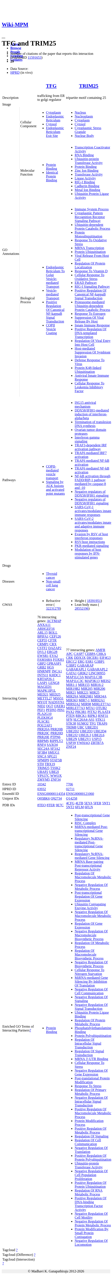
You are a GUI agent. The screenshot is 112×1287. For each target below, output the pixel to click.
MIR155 (84, 685)
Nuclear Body (84, 136)
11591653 (34, 57)
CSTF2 (42, 648)
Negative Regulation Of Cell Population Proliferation (91, 1175)
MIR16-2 (97, 685)
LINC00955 (97, 673)
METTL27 (44, 698)
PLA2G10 (44, 714)
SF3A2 (55, 748)
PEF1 (41, 710)
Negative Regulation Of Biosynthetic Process (91, 964)
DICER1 (93, 658)
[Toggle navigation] (3, 38)
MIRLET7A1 (101, 704)
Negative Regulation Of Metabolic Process (91, 887)
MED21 (43, 694)
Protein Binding (51, 166)
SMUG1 (53, 752)
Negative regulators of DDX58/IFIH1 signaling (92, 493)
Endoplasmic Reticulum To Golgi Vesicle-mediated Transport (55, 276)
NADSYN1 (56, 702)
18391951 (94, 601)
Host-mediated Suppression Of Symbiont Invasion (92, 352)
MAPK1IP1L (46, 690)
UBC (80, 727)
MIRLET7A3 (75, 708)
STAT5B (56, 760)
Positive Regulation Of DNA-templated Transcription (90, 333)
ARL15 (42, 632)
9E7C (59, 805)
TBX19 (50, 764)
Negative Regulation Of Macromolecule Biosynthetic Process (91, 935)
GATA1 (71, 673)
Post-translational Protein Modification (92, 1080)
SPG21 (52, 756)
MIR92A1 (98, 700)
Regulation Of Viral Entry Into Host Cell (92, 342)
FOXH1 (58, 659)
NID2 (41, 706)
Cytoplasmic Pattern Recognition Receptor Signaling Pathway (90, 217)
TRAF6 (102, 723)
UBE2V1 (84, 739)
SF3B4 (42, 752)
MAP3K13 (92, 681)
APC (69, 654)
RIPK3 (92, 716)
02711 (70, 789)
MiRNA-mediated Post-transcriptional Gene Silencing (91, 830)
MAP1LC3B (93, 677)
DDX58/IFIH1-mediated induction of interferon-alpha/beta (92, 414)
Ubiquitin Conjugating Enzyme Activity (90, 906)
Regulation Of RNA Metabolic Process (89, 1192)
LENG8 (53, 683)
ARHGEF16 (46, 628)
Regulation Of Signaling (91, 1136)
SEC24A (43, 748)
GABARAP (85, 665)
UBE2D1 (91, 727)
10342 (41, 784)
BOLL (53, 632)
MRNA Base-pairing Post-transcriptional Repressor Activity (89, 865)
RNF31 (103, 716)
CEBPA (90, 654)
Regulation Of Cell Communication (88, 1142)
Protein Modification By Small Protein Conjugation (91, 1233)
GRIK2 (82, 673)
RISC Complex (85, 823)
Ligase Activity (85, 178)
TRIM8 (71, 727)
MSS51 (58, 698)
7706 (69, 784)
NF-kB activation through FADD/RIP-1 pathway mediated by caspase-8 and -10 (92, 482)
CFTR (52, 640)
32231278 (53, 608)
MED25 (54, 694)
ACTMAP (54, 621)
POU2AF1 (44, 725)
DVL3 (41, 652)
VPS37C (43, 775)
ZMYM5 (43, 779)
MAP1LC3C (75, 681)
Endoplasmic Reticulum (55, 118)
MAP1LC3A (75, 677)
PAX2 (70, 712)
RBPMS (43, 741)
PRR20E (43, 737)
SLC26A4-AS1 (84, 719)
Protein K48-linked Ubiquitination (88, 369)
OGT (49, 706)
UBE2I (54, 772)
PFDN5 (51, 710)
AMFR (100, 650)
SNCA (41, 756)
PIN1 (61, 710)
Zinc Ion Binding (86, 170)
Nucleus (80, 112)
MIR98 (86, 704)
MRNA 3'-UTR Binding (91, 1059)
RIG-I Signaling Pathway (92, 286)
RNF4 (41, 745)
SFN (69, 719)
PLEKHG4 (45, 717)
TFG (51, 86)
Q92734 (56, 798)
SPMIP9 (43, 760)
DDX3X (80, 658)
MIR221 (82, 692)
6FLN (89, 807)
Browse (15, 48)
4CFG (70, 803)
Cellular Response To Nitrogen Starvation (89, 972)
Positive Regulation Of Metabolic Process (90, 1130)
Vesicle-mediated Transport (52, 294)
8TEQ (41, 805)
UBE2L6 (98, 735)
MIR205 (87, 688)
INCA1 (57, 671)
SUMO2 (82, 723)
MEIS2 (105, 681)
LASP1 (42, 683)
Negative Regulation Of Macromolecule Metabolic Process (93, 915)
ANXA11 (44, 625)
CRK (69, 658)
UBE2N (71, 739)
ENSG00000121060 (80, 794)
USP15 (96, 739)
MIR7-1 (84, 700)
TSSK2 (55, 768)
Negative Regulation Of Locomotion (91, 1242)
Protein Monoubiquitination (88, 234)
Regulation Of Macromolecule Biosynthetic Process (89, 954)
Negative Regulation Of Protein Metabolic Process (93, 1223)
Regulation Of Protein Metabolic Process (90, 1022)
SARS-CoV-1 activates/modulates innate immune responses (93, 511)
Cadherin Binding (87, 186)
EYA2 (53, 656)
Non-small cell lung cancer (53, 585)
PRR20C (43, 733)
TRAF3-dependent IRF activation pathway (91, 447)
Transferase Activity (89, 174)
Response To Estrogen (90, 313)
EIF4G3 (105, 658)
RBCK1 (81, 716)
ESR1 (89, 661)
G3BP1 (99, 661)
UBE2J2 (72, 735)
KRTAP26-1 (46, 679)
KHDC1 (55, 675)
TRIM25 (88, 86)
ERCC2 (71, 661)
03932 (41, 789)
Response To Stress (88, 1086)
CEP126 (55, 636)
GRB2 (41, 667)
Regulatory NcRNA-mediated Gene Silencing (92, 856)
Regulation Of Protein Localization (90, 265)
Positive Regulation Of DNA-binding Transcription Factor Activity (90, 1204)
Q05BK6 (43, 798)
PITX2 (92, 712)
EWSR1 (43, 656)
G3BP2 (71, 665)
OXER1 (59, 706)
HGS (50, 667)
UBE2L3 (85, 735)
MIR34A (100, 696)
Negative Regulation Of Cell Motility (91, 1215)
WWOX (56, 775)
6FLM (79, 807)
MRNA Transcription (89, 248)
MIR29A (72, 696)
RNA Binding (84, 155)
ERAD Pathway (86, 283)
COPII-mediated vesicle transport (52, 472)
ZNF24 (71, 746)
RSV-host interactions (90, 542)
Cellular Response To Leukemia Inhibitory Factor (89, 387)
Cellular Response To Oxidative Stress (89, 277)
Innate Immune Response (92, 325)
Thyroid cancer (51, 575)
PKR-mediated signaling (92, 546)
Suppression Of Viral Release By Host (89, 319)
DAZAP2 (54, 648)
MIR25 (94, 692)
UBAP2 (42, 772)
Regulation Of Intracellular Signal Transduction (88, 1043)
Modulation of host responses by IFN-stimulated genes (88, 553)
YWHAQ (83, 743)
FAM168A (44, 659)
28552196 (81, 608)
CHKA (101, 654)
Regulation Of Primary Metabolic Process (90, 1092)
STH (40, 764)
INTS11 (42, 675)
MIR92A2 (73, 704)
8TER (51, 805)
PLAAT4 (104, 712)
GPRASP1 (54, 663)
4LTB (79, 803)
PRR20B (56, 729)
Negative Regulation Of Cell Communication (91, 991)
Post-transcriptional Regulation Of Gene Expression (89, 896)
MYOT (42, 702)
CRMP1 (43, 644)
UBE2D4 (99, 731)
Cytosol (51, 124)
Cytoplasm (53, 112)
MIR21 (71, 692)
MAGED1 (44, 687)
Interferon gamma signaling (87, 439)
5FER (97, 803)
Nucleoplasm (84, 116)
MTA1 (90, 708)
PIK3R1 (81, 712)
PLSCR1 (43, 721)
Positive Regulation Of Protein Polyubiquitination (93, 1157)
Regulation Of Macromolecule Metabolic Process (93, 877)
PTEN (70, 716)
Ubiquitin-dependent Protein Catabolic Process (92, 226)
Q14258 (71, 798)
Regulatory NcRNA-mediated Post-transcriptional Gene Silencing (89, 844)
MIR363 (72, 700)
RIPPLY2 (56, 741)
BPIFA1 (43, 636)
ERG (81, 661)
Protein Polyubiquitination (93, 1036)
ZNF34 (56, 779)
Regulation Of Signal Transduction (89, 1053)
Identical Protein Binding (52, 176)
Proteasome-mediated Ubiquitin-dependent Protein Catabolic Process (92, 306)
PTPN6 (55, 737)
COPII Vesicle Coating (51, 329)
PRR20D (56, 733)
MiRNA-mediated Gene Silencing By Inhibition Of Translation (91, 981)
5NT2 (70, 807)
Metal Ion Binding (87, 190)
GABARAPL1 (76, 669)
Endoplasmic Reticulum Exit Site (55, 132)
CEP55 (42, 640)
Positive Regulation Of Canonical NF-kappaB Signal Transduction (55, 311)
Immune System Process (92, 209)
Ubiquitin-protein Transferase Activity (89, 161)
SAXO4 (52, 745)
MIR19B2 (73, 688)
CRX (53, 644)
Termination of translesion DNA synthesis (93, 424)
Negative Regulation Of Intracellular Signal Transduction (91, 1101)
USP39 (71, 743)
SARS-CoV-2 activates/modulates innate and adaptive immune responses (93, 524)
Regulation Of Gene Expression (89, 925)
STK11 (100, 719)
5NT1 (106, 803)
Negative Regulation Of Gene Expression (91, 1072)
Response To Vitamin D (91, 271)
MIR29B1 (86, 696)
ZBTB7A (97, 743)
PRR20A (43, 729)
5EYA (88, 803)
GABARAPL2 (97, 669)
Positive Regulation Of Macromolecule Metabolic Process (93, 1113)
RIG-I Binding (85, 182)
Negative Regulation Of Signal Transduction (91, 1006)
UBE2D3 (86, 731)
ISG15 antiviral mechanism (85, 404)
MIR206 (99, 688)
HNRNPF (44, 671)
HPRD (15, 72)
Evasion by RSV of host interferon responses (91, 536)
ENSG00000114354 (51, 794)
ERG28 (52, 652)
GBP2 (41, 663)
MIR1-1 (71, 685)
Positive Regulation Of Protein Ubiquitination (90, 1184)
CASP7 (79, 654)
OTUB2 (101, 708)
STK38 (71, 723)
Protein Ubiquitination (90, 252)
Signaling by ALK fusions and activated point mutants (55, 487)
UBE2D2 (72, 731)
